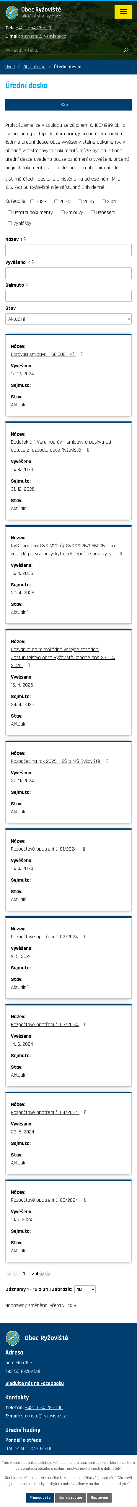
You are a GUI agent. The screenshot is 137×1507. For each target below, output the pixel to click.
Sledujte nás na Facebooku (34, 1383)
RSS (95, 104)
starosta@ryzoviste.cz (43, 36)
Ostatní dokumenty (33, 212)
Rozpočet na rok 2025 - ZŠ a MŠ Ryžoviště (61, 761)
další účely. (113, 1469)
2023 (41, 201)
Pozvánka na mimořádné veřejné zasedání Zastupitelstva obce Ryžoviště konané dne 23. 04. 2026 (63, 657)
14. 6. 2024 (22, 1044)
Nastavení (99, 1497)
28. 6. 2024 (22, 1131)
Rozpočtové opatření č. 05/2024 (50, 1200)
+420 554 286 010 (34, 27)
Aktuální (19, 404)
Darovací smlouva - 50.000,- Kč (48, 354)
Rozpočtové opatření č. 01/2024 (49, 849)
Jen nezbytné (70, 1497)
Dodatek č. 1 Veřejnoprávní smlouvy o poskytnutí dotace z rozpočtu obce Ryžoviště (61, 446)
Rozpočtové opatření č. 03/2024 (50, 1024)
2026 (112, 201)
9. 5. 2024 (21, 956)
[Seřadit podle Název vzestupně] (25, 237)
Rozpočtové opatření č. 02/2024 (50, 936)
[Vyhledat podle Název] (68, 250)
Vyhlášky (22, 223)
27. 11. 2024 (22, 780)
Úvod (10, 67)
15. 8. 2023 (22, 469)
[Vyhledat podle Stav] (68, 319)
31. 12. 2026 (23, 489)
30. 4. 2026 (22, 592)
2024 (64, 201)
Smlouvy (74, 212)
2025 (88, 201)
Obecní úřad (34, 67)
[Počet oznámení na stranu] (85, 1289)
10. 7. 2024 (21, 1219)
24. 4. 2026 (22, 704)
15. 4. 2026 (22, 573)
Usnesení (105, 212)
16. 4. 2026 (22, 685)
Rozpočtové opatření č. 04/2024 (50, 1112)
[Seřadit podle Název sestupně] (25, 240)
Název (13, 239)
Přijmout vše (40, 1497)
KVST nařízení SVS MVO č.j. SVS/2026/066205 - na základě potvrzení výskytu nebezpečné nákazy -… (67, 549)
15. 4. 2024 (22, 868)
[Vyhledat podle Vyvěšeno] (68, 273)
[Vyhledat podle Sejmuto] (68, 296)
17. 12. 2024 (22, 373)
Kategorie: (15, 201)
